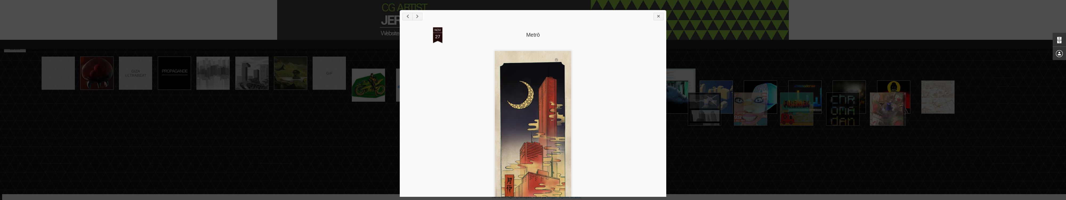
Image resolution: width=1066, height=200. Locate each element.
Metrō (533, 35)
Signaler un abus (570, 197)
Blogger (552, 197)
